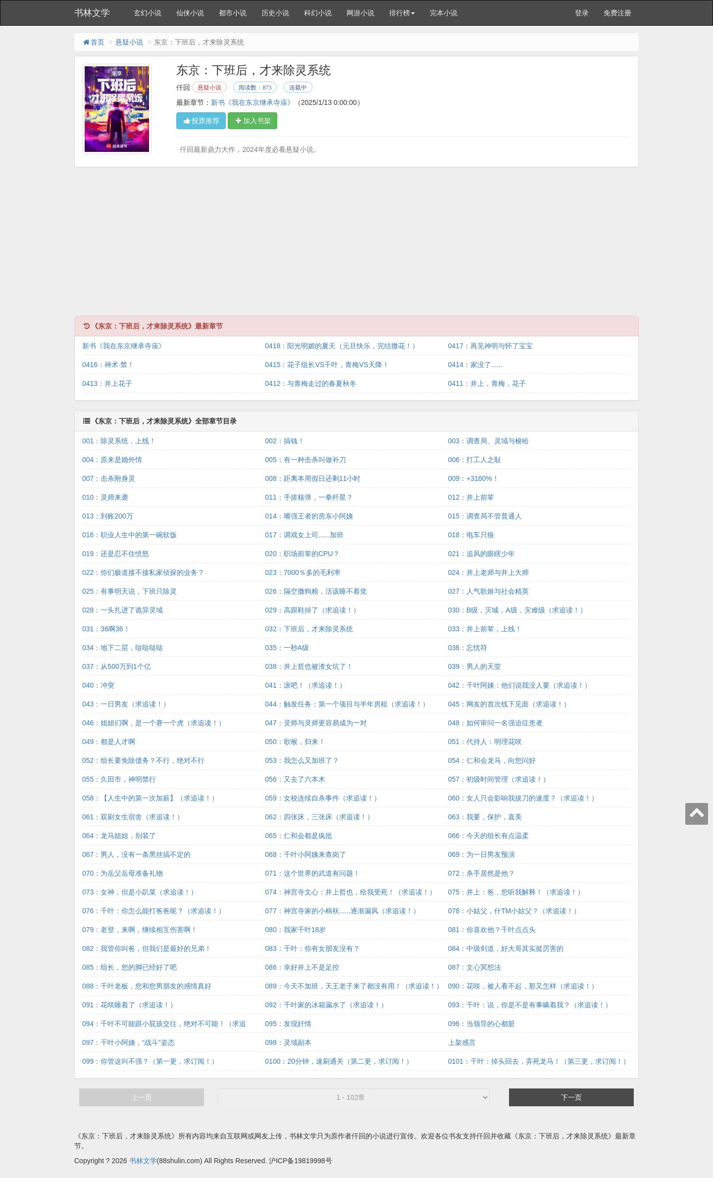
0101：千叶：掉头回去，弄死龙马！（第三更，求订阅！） (539, 1061)
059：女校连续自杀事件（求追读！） (322, 798)
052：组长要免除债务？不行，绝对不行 (143, 760)
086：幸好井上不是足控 (302, 967)
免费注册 (617, 13)
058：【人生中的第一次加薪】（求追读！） (150, 798)
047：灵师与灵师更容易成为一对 (315, 723)
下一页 (571, 1097)
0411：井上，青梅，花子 (487, 383)
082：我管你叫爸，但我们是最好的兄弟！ (146, 948)
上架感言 (462, 1042)
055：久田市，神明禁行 (119, 779)
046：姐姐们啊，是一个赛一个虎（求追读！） (153, 723)
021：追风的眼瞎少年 (481, 554)
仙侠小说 (190, 13)
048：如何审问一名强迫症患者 (495, 723)
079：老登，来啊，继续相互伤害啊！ (140, 930)
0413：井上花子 (107, 383)
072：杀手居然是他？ (481, 873)
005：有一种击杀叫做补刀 (305, 460)
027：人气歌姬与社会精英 (488, 591)
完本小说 (444, 13)
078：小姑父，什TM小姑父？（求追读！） (514, 911)
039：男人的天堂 (474, 666)
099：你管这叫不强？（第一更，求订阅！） (150, 1061)
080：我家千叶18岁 (295, 930)
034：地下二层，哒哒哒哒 (122, 648)
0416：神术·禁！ (108, 365)
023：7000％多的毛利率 (303, 572)
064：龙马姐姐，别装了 (119, 836)
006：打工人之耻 (474, 460)
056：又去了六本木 (295, 779)
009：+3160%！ (473, 478)
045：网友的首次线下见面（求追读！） (509, 704)
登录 (582, 13)
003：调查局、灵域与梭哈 (488, 441)
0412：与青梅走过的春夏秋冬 (310, 383)
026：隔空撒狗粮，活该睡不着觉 (315, 591)
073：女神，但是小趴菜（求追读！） (140, 892)
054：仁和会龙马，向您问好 (492, 760)
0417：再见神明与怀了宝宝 (490, 346)
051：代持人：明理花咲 (485, 742)
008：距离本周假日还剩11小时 (312, 478)
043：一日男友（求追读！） (126, 704)
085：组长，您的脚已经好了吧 (129, 967)
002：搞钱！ (284, 441)
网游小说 (360, 13)
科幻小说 (318, 13)
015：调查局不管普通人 (485, 516)
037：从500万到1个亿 (116, 666)
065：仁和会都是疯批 (298, 836)
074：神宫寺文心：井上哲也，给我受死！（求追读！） (350, 892)
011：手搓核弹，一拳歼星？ (309, 497)
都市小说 (233, 13)
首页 (93, 42)
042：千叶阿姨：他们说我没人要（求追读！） (519, 685)
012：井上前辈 (471, 497)
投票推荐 (201, 121)
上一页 (141, 1097)
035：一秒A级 (287, 648)
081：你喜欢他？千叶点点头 (492, 930)
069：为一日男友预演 (481, 854)
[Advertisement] (356, 246)
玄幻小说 (147, 13)
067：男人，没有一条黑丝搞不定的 (136, 854)
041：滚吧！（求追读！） (305, 685)
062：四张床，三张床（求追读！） (319, 817)
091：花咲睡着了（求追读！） (129, 1005)
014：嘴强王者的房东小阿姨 (309, 516)
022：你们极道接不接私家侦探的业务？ (143, 572)
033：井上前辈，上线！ (485, 629)
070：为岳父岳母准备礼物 (122, 873)
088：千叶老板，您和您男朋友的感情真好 (146, 986)
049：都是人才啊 (108, 742)
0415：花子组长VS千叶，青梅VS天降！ (327, 365)
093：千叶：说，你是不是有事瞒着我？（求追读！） (530, 1005)
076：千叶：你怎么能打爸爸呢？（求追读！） (153, 911)
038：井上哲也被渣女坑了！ (309, 666)
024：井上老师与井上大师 (488, 572)
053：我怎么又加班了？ (302, 760)
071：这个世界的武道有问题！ (312, 873)
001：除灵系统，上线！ (119, 441)
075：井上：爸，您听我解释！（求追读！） (516, 892)
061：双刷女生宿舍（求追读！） (133, 817)
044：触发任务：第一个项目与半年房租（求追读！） (347, 704)
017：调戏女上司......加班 (304, 535)
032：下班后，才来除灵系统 (309, 629)
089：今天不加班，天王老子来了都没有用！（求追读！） (354, 986)
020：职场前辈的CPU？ (302, 554)
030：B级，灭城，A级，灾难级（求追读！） (517, 610)
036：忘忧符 (467, 648)
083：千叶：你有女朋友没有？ (312, 948)
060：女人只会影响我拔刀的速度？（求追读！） (523, 798)
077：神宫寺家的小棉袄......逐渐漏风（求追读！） (342, 911)
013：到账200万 (107, 516)
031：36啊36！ (106, 629)
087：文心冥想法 (474, 967)
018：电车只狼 (471, 535)
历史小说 (275, 13)
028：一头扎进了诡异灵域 (122, 610)
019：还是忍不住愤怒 (115, 554)
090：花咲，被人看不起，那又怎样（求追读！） (523, 986)
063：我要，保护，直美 (485, 817)
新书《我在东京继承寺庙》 (252, 102)
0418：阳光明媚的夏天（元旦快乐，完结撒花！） (342, 346)
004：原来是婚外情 (112, 460)
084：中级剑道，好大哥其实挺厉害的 (505, 948)
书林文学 (92, 13)
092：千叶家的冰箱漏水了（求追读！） (326, 1005)
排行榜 (402, 13)
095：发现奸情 (288, 1024)
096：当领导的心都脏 (481, 1024)
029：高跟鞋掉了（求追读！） (312, 610)
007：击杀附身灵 (108, 478)
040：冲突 (98, 685)
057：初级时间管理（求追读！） (499, 779)
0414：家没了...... (475, 365)
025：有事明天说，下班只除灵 (129, 591)
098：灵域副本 (288, 1042)
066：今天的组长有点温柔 (488, 836)
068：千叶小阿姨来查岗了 (305, 854)
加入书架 (252, 121)
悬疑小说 (129, 42)
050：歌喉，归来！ (295, 742)
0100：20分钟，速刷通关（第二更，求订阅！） (339, 1061)
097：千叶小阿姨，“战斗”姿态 (128, 1042)
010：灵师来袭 (105, 497)
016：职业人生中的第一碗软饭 (129, 535)
